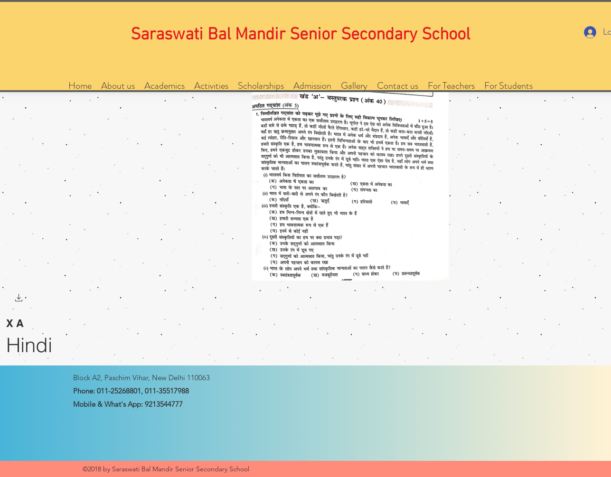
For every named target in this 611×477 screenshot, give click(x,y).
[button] (19, 299)
